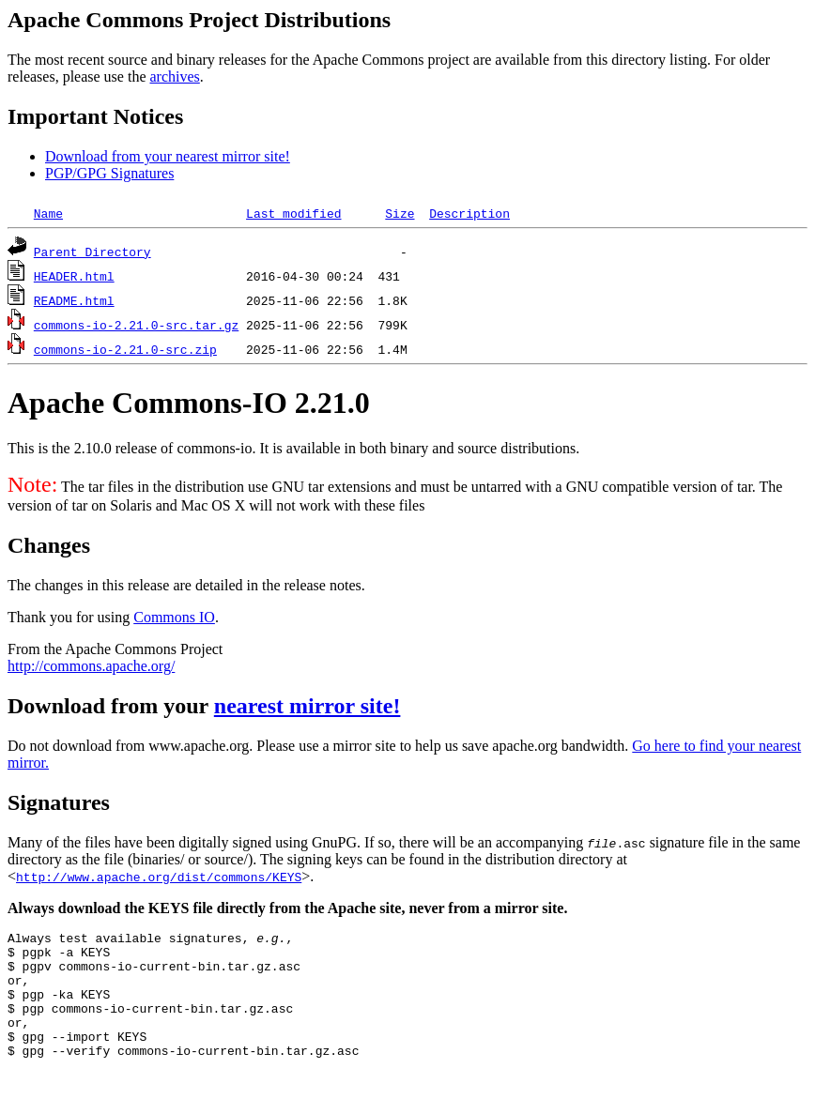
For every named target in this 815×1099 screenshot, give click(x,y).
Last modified (293, 213)
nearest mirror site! (307, 706)
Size (399, 213)
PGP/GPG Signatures (109, 173)
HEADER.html (74, 275)
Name (48, 213)
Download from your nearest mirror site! (167, 156)
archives (174, 76)
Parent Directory (92, 251)
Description (469, 213)
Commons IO (174, 617)
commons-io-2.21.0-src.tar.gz (136, 324)
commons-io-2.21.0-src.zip (125, 349)
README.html (74, 300)
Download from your (111, 706)
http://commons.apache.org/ (91, 666)
